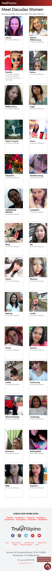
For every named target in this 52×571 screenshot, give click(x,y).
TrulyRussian (9, 519)
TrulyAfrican (41, 518)
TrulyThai (9, 518)
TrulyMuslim (42, 519)
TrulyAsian (31, 518)
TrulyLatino (32, 519)
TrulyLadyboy (21, 519)
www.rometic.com (26, 563)
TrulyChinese (20, 518)
